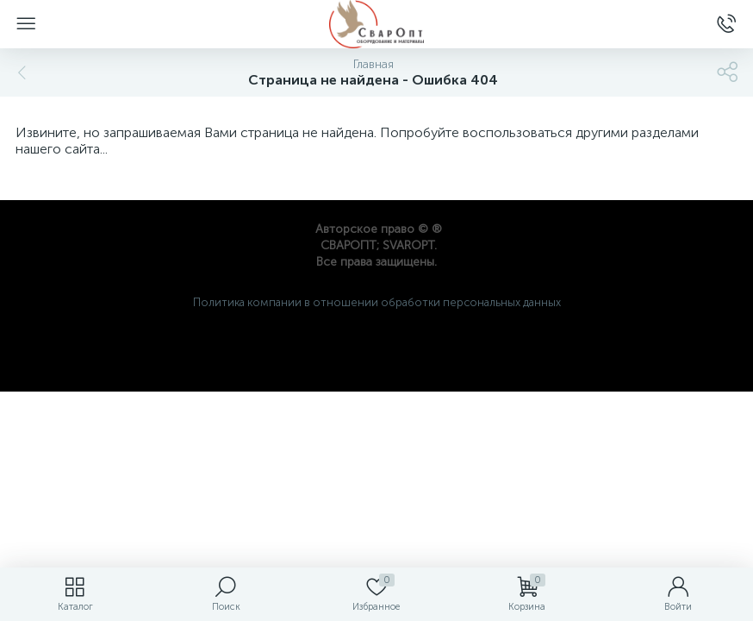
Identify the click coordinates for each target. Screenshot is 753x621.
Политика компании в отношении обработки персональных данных (377, 302)
